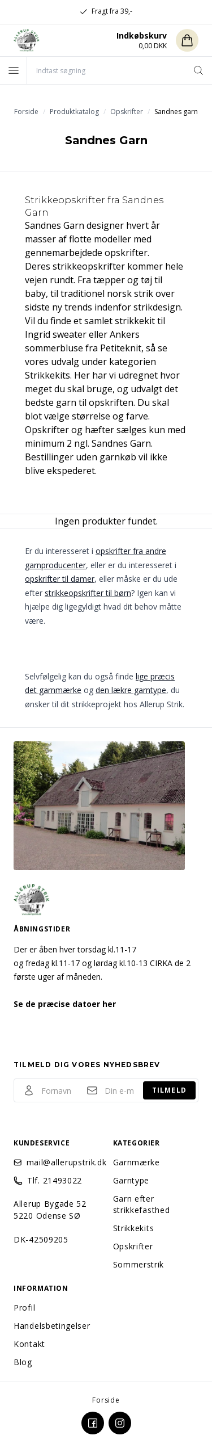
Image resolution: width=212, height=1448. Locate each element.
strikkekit (135, 320)
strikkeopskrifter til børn (88, 592)
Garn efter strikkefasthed (141, 1204)
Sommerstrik (139, 1264)
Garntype (131, 1180)
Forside (106, 1400)
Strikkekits (133, 1228)
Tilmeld (169, 1090)
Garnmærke (136, 1162)
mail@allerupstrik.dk (63, 1162)
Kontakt (29, 1343)
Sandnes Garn (54, 225)
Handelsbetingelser (52, 1325)
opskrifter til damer (59, 578)
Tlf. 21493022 (54, 1180)
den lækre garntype (131, 690)
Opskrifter (133, 1246)
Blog (23, 1362)
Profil (24, 1307)
